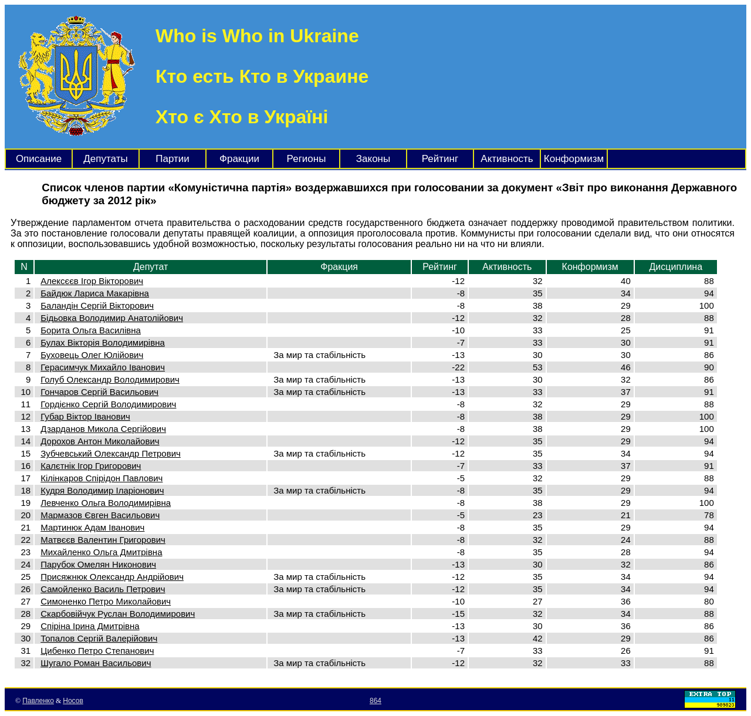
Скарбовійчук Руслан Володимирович (117, 614)
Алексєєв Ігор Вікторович (91, 281)
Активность (507, 158)
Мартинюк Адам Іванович (92, 527)
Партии (172, 158)
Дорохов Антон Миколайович (99, 441)
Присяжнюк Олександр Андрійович (112, 577)
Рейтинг (440, 158)
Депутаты (105, 158)
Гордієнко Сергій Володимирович (108, 404)
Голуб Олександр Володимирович (110, 379)
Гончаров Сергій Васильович (99, 392)
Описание (39, 158)
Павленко (38, 701)
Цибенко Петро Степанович (97, 651)
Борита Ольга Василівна (90, 330)
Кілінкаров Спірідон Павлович (101, 478)
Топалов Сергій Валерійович (98, 638)
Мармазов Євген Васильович (100, 515)
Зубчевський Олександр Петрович (110, 453)
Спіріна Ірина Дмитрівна (89, 626)
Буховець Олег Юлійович (91, 355)
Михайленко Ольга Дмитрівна (101, 552)
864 (375, 701)
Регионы (306, 158)
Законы (373, 158)
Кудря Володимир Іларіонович (102, 490)
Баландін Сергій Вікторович (97, 305)
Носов (73, 701)
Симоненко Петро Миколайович (105, 601)
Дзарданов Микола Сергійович (103, 429)
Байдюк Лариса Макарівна (94, 293)
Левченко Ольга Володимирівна (105, 503)
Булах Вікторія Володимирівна (102, 342)
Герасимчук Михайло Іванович (102, 367)
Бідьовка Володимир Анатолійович (111, 318)
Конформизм (574, 158)
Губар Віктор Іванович (85, 416)
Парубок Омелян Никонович (98, 564)
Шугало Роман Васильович (95, 663)
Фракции (239, 158)
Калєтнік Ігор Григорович (90, 466)
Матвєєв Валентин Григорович (102, 540)
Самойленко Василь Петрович (102, 589)
